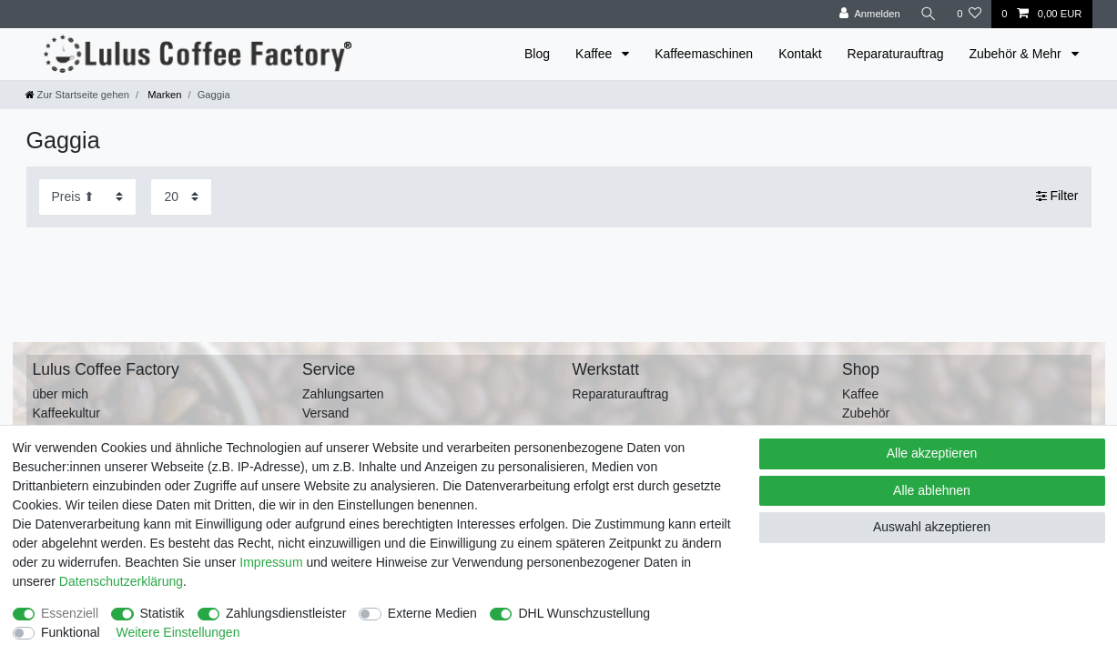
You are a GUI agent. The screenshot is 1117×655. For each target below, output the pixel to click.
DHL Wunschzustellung (584, 613)
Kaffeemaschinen (704, 53)
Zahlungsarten (343, 394)
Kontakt (799, 53)
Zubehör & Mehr (1016, 53)
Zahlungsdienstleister (286, 613)
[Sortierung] (87, 197)
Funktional (70, 632)
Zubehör (865, 413)
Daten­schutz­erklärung (121, 581)
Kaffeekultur (66, 413)
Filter (1057, 196)
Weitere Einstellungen (177, 632)
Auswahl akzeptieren (931, 526)
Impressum (270, 562)
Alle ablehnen (931, 490)
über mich (60, 394)
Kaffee (595, 53)
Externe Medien (432, 613)
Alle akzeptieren (932, 453)
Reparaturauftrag (896, 53)
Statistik (162, 613)
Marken (163, 94)
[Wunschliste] (969, 14)
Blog (537, 53)
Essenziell (69, 613)
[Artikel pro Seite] (181, 197)
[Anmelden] (869, 14)
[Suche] (928, 14)
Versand (325, 413)
